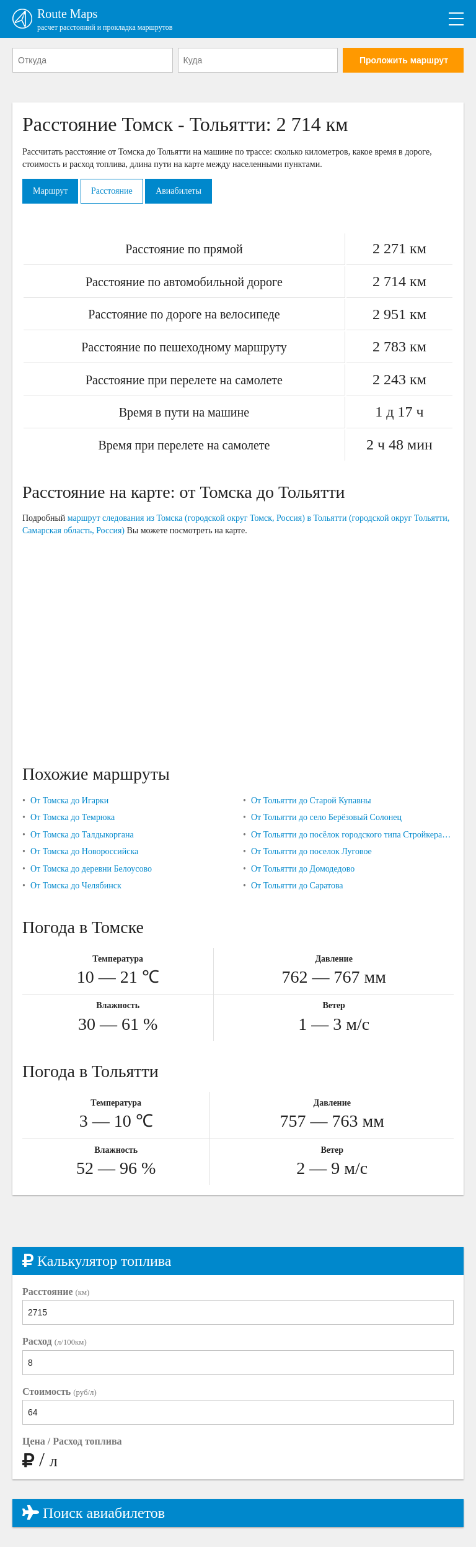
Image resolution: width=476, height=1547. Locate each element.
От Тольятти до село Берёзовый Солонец (326, 817)
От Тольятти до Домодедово (303, 868)
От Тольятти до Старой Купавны (311, 800)
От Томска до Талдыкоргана (82, 834)
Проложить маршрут (403, 60)
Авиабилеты (178, 191)
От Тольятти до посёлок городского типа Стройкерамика (352, 834)
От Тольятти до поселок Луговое (311, 851)
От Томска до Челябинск (75, 885)
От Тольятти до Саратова (297, 885)
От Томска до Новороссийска (84, 851)
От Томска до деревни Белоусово (91, 868)
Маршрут (50, 191)
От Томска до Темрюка (72, 817)
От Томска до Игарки (69, 800)
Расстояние (112, 191)
